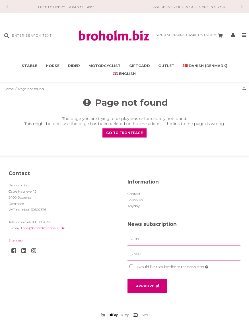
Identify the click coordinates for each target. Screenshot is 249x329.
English (124, 74)
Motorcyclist (105, 66)
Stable (29, 66)
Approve (145, 286)
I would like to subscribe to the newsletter (186, 266)
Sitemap (15, 240)
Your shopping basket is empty (190, 35)
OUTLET (166, 66)
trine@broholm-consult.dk (43, 228)
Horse (52, 66)
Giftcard (139, 66)
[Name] (184, 238)
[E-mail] (184, 254)
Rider (74, 66)
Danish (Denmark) (205, 66)
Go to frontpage (124, 133)
